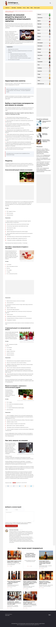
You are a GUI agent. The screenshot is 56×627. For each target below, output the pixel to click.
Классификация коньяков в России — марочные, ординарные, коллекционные (29, 602)
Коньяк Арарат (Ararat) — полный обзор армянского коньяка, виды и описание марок (45, 563)
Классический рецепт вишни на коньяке (18, 53)
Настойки (14, 7)
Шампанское (41, 83)
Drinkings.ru (13, 3)
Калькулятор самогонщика (44, 134)
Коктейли (19, 7)
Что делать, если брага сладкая (45, 128)
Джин (39, 39)
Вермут (39, 27)
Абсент (39, 14)
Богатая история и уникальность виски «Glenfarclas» (46, 140)
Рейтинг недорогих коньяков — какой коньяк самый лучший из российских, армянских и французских (30, 583)
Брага (39, 20)
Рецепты (10, 52)
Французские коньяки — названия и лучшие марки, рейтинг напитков (45, 582)
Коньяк (39, 49)
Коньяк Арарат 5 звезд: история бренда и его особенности (14, 562)
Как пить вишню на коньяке (14, 59)
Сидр (39, 74)
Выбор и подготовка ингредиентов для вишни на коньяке (20, 50)
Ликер (39, 52)
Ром (39, 64)
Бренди (39, 23)
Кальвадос (40, 42)
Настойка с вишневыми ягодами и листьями (18, 55)
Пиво (32, 7)
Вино (28, 7)
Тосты (24, 7)
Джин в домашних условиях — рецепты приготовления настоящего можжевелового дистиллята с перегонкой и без (42, 151)
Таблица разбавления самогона (46, 122)
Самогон (7, 7)
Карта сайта (7, 614)
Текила (39, 77)
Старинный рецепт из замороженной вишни (18, 56)
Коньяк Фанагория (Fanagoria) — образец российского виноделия (13, 582)
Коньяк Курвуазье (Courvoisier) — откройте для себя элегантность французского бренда (30, 555)
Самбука (40, 68)
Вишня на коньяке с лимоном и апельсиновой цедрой (20, 58)
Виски (39, 33)
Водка (39, 36)
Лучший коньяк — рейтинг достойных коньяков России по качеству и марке (14, 602)
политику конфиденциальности (22, 523)
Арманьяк (40, 17)
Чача (39, 80)
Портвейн (40, 61)
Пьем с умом (37, 7)
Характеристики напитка (13, 49)
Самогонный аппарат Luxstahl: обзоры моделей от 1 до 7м (43, 159)
